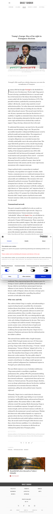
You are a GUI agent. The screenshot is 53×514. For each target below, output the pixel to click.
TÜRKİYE (26, 488)
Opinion (26, 494)
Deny (9, 276)
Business (13, 491)
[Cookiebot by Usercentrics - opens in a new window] (40, 237)
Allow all (43, 276)
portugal (10, 449)
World (40, 488)
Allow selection (26, 276)
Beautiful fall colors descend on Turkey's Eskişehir (23, 472)
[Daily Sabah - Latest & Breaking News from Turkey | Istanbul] (26, 3)
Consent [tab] (9, 241)
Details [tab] (26, 241)
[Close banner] (50, 236)
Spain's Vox (28, 215)
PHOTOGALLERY (15, 475)
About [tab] (43, 241)
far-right (26, 449)
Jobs (11, 510)
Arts (40, 491)
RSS (42, 510)
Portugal (28, 90)
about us (26, 510)
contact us (34, 510)
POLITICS (13, 488)
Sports (13, 494)
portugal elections (18, 449)
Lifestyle (26, 491)
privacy (18, 510)
